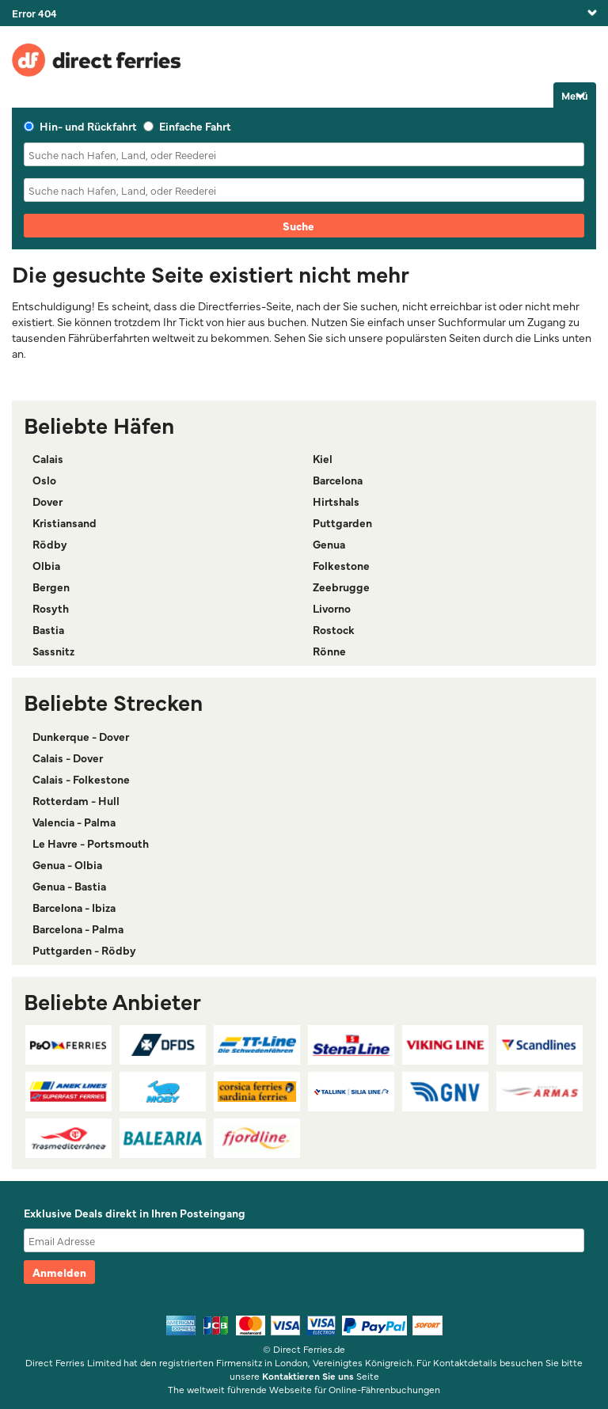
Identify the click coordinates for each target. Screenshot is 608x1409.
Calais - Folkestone (81, 779)
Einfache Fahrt (187, 126)
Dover (47, 501)
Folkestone (341, 565)
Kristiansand (64, 522)
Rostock (334, 629)
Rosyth (50, 608)
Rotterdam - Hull (76, 800)
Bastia (48, 629)
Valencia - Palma (74, 822)
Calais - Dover (67, 757)
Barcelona (338, 480)
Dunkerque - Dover (80, 736)
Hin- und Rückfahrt (80, 126)
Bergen (51, 586)
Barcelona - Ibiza (74, 907)
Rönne (329, 651)
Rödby (49, 544)
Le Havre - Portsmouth (90, 843)
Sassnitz (53, 651)
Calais (47, 458)
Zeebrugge (341, 586)
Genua (329, 544)
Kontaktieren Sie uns (308, 1375)
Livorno (332, 608)
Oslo (44, 480)
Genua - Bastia (69, 886)
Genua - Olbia (67, 864)
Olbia (46, 565)
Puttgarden (342, 522)
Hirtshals (336, 501)
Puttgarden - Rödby (84, 950)
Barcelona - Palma (78, 928)
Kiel (322, 458)
